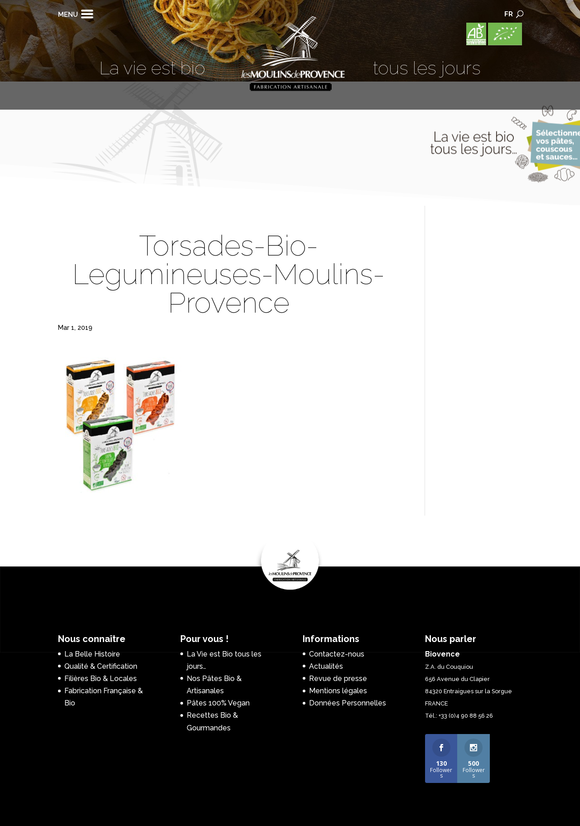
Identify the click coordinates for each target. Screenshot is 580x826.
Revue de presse (338, 678)
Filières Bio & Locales (100, 678)
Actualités (326, 666)
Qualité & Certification (100, 666)
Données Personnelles (347, 703)
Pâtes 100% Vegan (218, 703)
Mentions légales (338, 690)
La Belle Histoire (92, 654)
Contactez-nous (336, 654)
